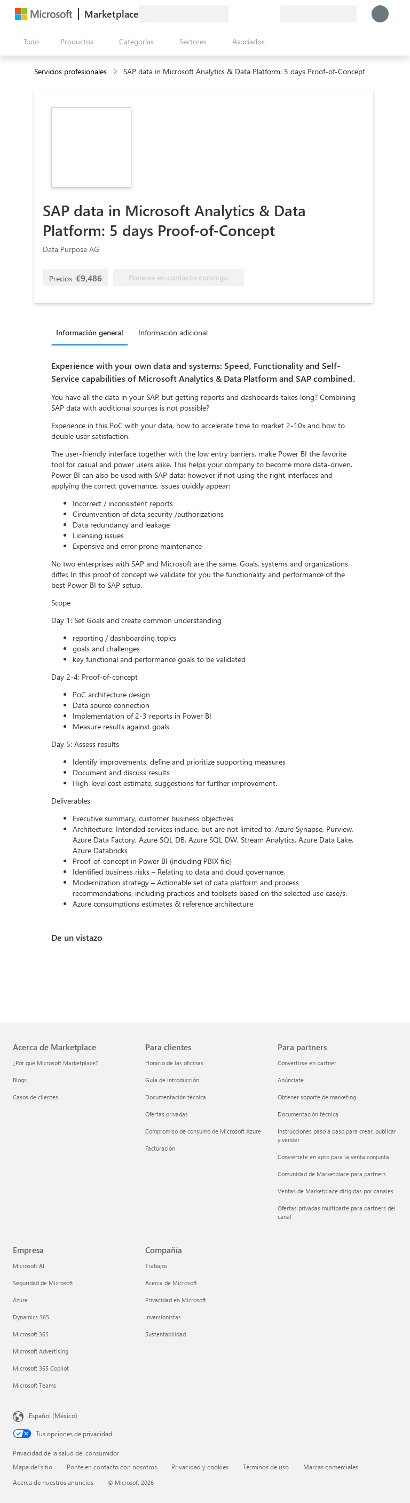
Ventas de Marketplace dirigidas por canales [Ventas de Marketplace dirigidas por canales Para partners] (335, 1191)
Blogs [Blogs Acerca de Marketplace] (20, 1080)
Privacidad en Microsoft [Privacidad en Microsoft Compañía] (175, 1300)
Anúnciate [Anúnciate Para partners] (291, 1080)
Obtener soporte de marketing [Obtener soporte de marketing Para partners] (317, 1097)
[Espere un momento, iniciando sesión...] (380, 13)
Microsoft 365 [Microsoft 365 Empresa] (31, 1334)
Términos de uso (266, 1466)
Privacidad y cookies (199, 1466)
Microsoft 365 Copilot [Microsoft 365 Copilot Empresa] (41, 1368)
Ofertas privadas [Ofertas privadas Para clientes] (166, 1114)
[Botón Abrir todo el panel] (29, 42)
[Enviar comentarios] (232, 14)
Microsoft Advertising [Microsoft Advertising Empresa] (40, 1351)
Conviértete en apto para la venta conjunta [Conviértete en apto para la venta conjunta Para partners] (333, 1157)
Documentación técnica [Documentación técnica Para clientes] (175, 1097)
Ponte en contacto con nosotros (112, 1466)
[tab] (92, 332)
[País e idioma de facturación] (318, 13)
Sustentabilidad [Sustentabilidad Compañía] (165, 1334)
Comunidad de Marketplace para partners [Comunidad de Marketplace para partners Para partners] (332, 1174)
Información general (89, 332)
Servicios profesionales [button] (70, 71)
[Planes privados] (271, 14)
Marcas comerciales (330, 1466)
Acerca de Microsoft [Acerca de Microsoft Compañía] (171, 1283)
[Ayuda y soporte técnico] (245, 14)
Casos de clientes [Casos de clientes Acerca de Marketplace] (35, 1097)
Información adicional (173, 332)
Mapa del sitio (32, 1466)
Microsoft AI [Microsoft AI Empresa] (28, 1266)
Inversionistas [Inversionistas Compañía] (163, 1317)
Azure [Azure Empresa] (20, 1300)
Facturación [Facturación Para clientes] (160, 1148)
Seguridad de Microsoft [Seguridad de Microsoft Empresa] (43, 1283)
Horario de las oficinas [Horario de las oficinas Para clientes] (174, 1063)
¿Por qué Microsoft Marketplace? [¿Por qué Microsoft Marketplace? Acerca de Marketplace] (55, 1063)
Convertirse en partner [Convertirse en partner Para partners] (307, 1063)
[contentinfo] (116, 72)
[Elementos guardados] (258, 14)
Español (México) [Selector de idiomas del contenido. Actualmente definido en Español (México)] (53, 1415)
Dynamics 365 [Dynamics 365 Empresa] (31, 1317)
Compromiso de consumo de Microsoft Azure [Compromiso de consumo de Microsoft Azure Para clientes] (203, 1131)
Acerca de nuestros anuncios (53, 1482)
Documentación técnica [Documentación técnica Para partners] (308, 1114)
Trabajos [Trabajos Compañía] (156, 1266)
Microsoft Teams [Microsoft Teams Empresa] (34, 1385)
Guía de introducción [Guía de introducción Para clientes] (172, 1080)
